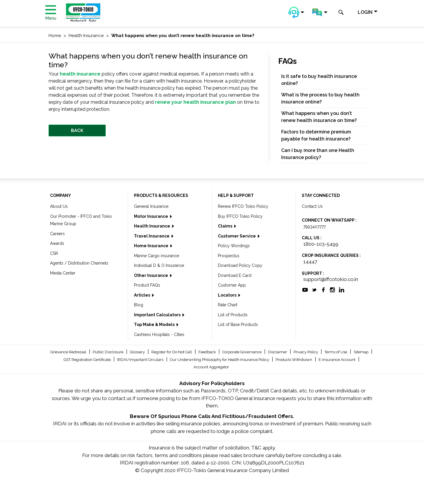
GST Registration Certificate (88, 359)
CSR (54, 253)
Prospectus (228, 255)
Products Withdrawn (294, 359)
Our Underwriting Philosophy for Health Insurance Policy (220, 359)
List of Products (233, 314)
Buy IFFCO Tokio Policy (240, 216)
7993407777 (314, 226)
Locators (227, 295)
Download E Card (234, 275)
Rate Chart (227, 304)
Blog (138, 304)
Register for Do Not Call (172, 352)
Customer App (232, 285)
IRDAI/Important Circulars (140, 359)
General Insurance (151, 206)
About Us (59, 206)
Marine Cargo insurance (156, 255)
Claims (225, 226)
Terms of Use (336, 352)
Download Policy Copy (240, 265)
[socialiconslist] (305, 289)
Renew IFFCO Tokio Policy (243, 206)
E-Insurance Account (337, 359)
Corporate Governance (242, 352)
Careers (57, 233)
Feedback (207, 352)
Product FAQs (147, 285)
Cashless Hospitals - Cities (159, 334)
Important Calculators (157, 314)
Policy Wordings (234, 245)
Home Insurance (151, 245)
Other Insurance (151, 275)
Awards (57, 243)
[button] (296, 12)
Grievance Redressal (68, 352)
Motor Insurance (151, 216)
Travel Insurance (152, 236)
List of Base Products (238, 324)
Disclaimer (278, 352)
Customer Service (237, 236)
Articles (142, 295)
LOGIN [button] (365, 12)
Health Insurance (152, 226)
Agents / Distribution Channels (79, 263)
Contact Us (312, 206)
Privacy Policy (306, 352)
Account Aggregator (211, 367)
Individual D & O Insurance (159, 265)
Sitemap (361, 352)
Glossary (138, 352)
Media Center (62, 273)
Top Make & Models (154, 324)
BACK (77, 130)
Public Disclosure (108, 352)
